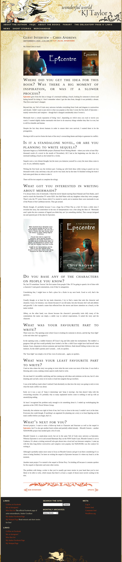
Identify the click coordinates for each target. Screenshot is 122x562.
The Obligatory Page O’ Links (93, 24)
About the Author (15, 24)
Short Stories (22, 28)
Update (91, 490)
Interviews (69, 41)
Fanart (67, 24)
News (7, 28)
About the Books (49, 24)
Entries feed (89, 507)
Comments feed (90, 510)
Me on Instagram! (12, 507)
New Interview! (34, 490)
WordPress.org (90, 513)
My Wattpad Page (12, 519)
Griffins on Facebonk (13, 504)
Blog (60, 41)
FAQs (32, 24)
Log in (87, 504)
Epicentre (27, 428)
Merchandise (42, 28)
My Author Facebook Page (15, 516)
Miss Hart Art (10, 510)
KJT (55, 41)
